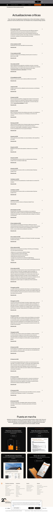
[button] (44, 4)
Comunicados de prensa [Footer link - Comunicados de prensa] (40, 487)
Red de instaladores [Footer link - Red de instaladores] (7, 494)
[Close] (40, 501)
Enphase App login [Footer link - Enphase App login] (7, 495)
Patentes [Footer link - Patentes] (38, 488)
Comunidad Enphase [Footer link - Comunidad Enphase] (29, 487)
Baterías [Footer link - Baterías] (6, 487)
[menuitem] (14, 5)
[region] (26, 505)
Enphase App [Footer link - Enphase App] (7, 486)
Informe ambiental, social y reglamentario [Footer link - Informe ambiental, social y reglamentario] (42, 486)
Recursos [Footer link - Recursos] (17, 495)
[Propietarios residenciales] (14, 5)
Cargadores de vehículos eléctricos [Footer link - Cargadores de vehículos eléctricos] (20, 488)
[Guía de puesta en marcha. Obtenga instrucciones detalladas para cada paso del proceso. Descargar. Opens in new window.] (39, 439)
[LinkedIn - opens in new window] (9, 508)
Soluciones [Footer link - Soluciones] (17, 496)
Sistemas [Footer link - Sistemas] (17, 485)
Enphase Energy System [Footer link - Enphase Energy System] (8, 485)
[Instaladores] (23, 5)
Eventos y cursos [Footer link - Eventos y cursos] (28, 488)
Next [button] (37, 1)
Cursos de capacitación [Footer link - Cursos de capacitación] (19, 494)
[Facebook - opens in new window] (5, 508)
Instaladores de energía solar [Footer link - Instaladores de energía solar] (30, 486)
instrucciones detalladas (19, 103)
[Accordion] (26, 33)
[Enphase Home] (7, 4)
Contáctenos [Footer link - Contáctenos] (38, 494)
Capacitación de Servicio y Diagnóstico (18, 69)
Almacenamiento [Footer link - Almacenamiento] (18, 486)
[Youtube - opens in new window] (8, 508)
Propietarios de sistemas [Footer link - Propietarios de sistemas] (29, 485)
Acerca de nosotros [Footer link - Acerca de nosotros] (39, 485)
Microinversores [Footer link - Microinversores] (7, 488)
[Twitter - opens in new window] (7, 508)
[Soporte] (29, 5)
